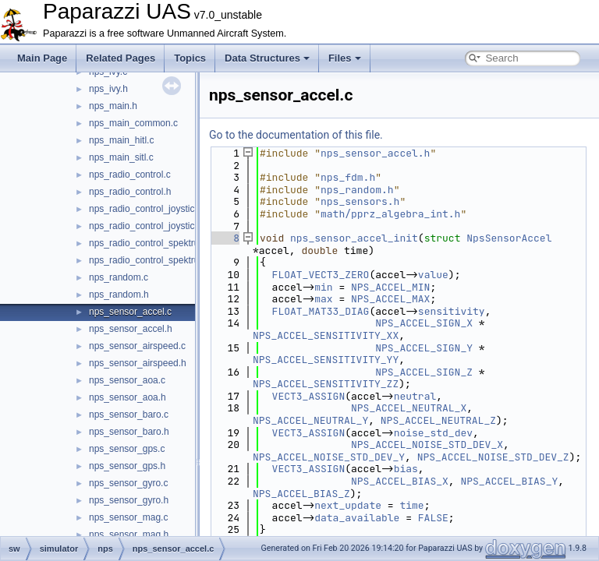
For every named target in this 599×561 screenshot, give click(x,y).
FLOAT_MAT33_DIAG (321, 311)
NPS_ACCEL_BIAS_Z (301, 493)
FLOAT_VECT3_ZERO (321, 274)
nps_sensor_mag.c (128, 517)
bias (406, 468)
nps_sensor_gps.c (127, 448)
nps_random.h (119, 294)
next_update (347, 505)
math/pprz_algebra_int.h (390, 214)
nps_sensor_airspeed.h (137, 363)
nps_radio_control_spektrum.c (151, 243)
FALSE (433, 517)
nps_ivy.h (108, 88)
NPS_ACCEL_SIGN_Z (424, 372)
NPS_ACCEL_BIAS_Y (509, 481)
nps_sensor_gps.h (127, 465)
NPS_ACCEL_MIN (390, 287)
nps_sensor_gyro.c (128, 483)
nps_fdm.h (348, 177)
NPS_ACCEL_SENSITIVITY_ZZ (326, 383)
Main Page (42, 58)
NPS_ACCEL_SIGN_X (424, 323)
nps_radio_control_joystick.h (148, 226)
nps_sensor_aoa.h (127, 397)
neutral (415, 396)
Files (344, 58)
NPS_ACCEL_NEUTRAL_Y (310, 420)
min (323, 287)
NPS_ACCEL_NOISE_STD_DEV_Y (329, 457)
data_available (356, 517)
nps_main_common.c (133, 123)
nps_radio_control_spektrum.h (151, 260)
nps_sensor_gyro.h (128, 500)
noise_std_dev (433, 432)
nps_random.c (118, 277)
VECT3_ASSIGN (309, 396)
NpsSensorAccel (508, 238)
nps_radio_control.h (130, 191)
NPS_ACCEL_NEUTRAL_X (408, 408)
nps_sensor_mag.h (128, 534)
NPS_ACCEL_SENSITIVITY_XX (326, 335)
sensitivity (451, 311)
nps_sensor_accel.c (130, 311)
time (411, 505)
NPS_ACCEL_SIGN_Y (424, 348)
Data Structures (267, 58)
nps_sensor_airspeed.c (137, 345)
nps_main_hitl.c (121, 140)
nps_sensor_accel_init (354, 238)
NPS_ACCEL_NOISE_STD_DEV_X (427, 444)
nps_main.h (113, 106)
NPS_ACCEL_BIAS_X (399, 481)
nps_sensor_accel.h (130, 328)
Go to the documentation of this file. (296, 135)
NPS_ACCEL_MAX (390, 298)
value (433, 274)
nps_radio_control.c (130, 174)
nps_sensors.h (360, 201)
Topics (190, 58)
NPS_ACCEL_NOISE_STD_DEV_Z (493, 457)
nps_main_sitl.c (121, 157)
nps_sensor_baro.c (128, 414)
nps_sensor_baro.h (129, 431)
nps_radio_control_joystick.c (148, 208)
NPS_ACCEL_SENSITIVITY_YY (326, 359)
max (323, 298)
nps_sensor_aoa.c (127, 380)
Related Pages (120, 58)
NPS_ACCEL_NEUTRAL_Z (438, 420)
